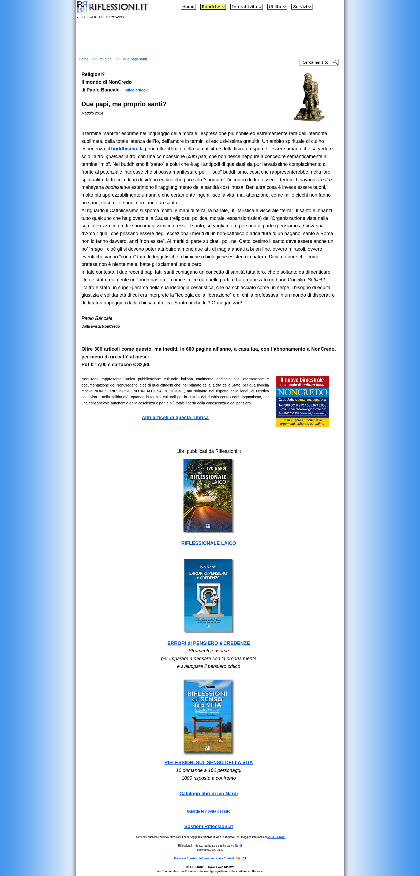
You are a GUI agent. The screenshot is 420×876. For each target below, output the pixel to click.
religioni (106, 59)
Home (84, 59)
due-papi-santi (135, 59)
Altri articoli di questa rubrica (175, 417)
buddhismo (124, 148)
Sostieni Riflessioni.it (208, 826)
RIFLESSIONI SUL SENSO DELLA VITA (208, 762)
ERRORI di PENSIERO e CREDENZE (208, 643)
